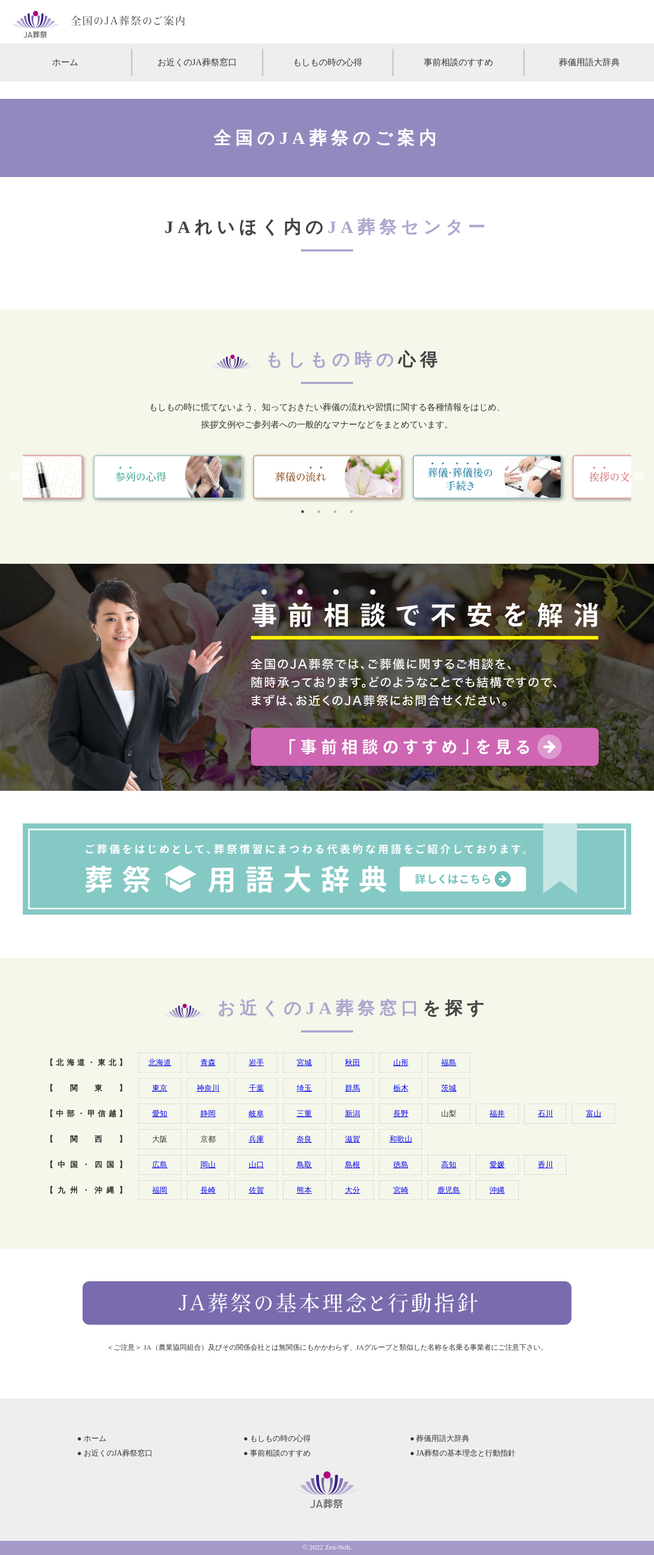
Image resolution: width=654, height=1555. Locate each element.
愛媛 (497, 1164)
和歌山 (400, 1139)
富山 (593, 1113)
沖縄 (497, 1190)
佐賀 (256, 1190)
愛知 (159, 1113)
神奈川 (208, 1088)
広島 (159, 1164)
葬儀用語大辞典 (589, 62)
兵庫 (256, 1139)
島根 (352, 1164)
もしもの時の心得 (327, 62)
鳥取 (304, 1164)
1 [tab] (302, 511)
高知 (448, 1164)
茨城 (448, 1088)
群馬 (352, 1088)
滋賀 (352, 1139)
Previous (14, 476)
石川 (545, 1113)
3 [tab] (335, 511)
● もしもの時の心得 (277, 1438)
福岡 (159, 1190)
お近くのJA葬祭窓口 (197, 62)
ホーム (65, 62)
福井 (497, 1113)
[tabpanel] (327, 477)
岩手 (256, 1062)
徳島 (400, 1164)
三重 (304, 1113)
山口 (256, 1164)
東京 (159, 1088)
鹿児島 (448, 1190)
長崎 (208, 1190)
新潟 (352, 1113)
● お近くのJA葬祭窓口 (115, 1453)
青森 (208, 1062)
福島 (448, 1062)
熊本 (304, 1190)
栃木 (400, 1088)
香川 (545, 1164)
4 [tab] (351, 511)
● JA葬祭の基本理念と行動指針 (463, 1453)
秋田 (352, 1062)
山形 (400, 1062)
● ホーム (91, 1438)
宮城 (304, 1062)
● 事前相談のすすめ (277, 1453)
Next (639, 476)
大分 (352, 1190)
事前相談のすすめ (458, 62)
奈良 (304, 1139)
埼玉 (304, 1088)
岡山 (208, 1164)
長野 (400, 1113)
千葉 (256, 1088)
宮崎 (400, 1190)
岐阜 (256, 1113)
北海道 (159, 1062)
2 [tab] (318, 511)
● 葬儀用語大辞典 (440, 1438)
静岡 (208, 1113)
